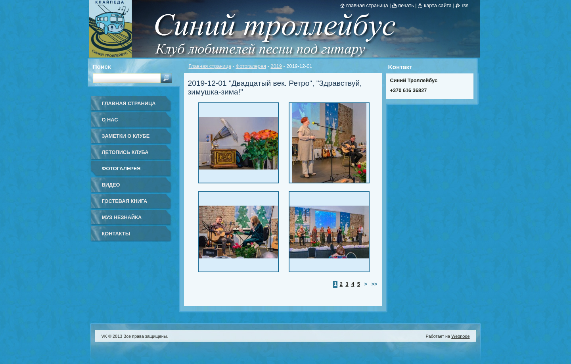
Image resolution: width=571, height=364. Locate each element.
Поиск (102, 66)
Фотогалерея (251, 66)
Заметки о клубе (126, 136)
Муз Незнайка (122, 217)
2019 (276, 66)
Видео (111, 185)
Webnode (460, 336)
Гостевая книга (125, 201)
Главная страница (210, 66)
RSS (465, 5)
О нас (110, 120)
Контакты (116, 234)
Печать (406, 5)
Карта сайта (438, 5)
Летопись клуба (125, 152)
